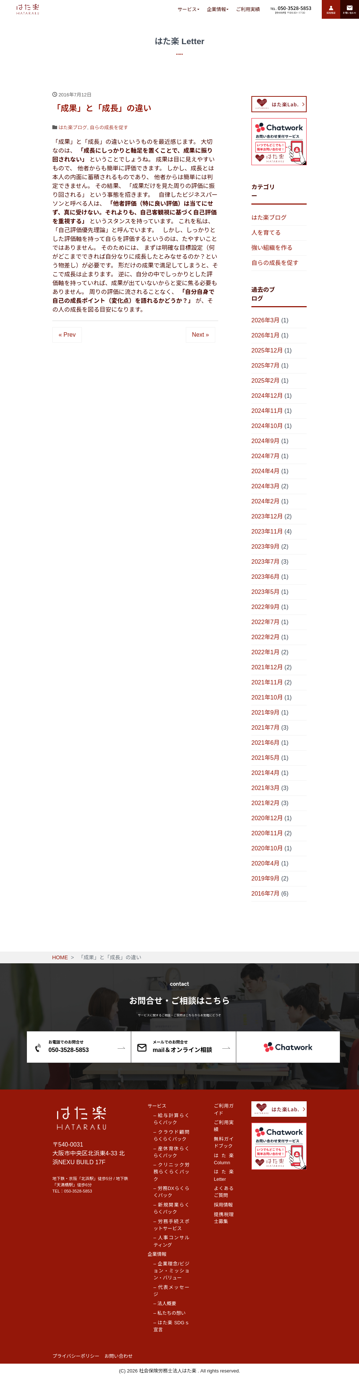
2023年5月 (265, 592)
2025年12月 (267, 350)
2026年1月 (265, 335)
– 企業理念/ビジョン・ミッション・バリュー (171, 1270)
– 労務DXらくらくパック (171, 1192)
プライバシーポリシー (76, 1356)
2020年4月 (265, 863)
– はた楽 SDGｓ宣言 (171, 1326)
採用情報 (223, 1205)
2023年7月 (265, 562)
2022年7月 (265, 622)
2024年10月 (267, 426)
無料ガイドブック (224, 1142)
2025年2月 (265, 381)
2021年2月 (265, 803)
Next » (200, 335)
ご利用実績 (248, 9)
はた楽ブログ (73, 127)
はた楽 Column (224, 1159)
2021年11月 (267, 682)
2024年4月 (265, 471)
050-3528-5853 (78, 1191)
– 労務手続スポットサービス (171, 1225)
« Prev (67, 335)
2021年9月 (265, 712)
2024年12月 (267, 396)
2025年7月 (265, 365)
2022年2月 (265, 637)
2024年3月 (265, 486)
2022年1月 (265, 652)
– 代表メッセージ (171, 1291)
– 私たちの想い (169, 1313)
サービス (187, 9)
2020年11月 (267, 833)
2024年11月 (267, 411)
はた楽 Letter (224, 1175)
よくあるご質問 (224, 1192)
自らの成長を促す (109, 127)
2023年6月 (265, 577)
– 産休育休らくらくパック (171, 1152)
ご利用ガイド (224, 1109)
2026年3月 (265, 320)
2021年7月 (265, 728)
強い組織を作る (272, 248)
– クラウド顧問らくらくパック (171, 1135)
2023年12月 (267, 516)
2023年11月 (267, 531)
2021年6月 (265, 743)
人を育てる (266, 233)
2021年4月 (265, 773)
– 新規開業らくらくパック (171, 1208)
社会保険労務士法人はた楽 (168, 1371)
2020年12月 (267, 818)
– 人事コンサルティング (171, 1241)
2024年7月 (265, 456)
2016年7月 (265, 893)
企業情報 (216, 9)
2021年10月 (267, 697)
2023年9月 (265, 546)
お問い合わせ (119, 1356)
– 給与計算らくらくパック (171, 1119)
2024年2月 (265, 501)
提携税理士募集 (224, 1218)
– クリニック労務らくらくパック (171, 1172)
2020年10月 (267, 848)
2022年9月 (265, 607)
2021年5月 (265, 758)
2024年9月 (265, 441)
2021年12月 (267, 667)
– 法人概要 (164, 1303)
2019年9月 (265, 878)
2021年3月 (265, 788)
